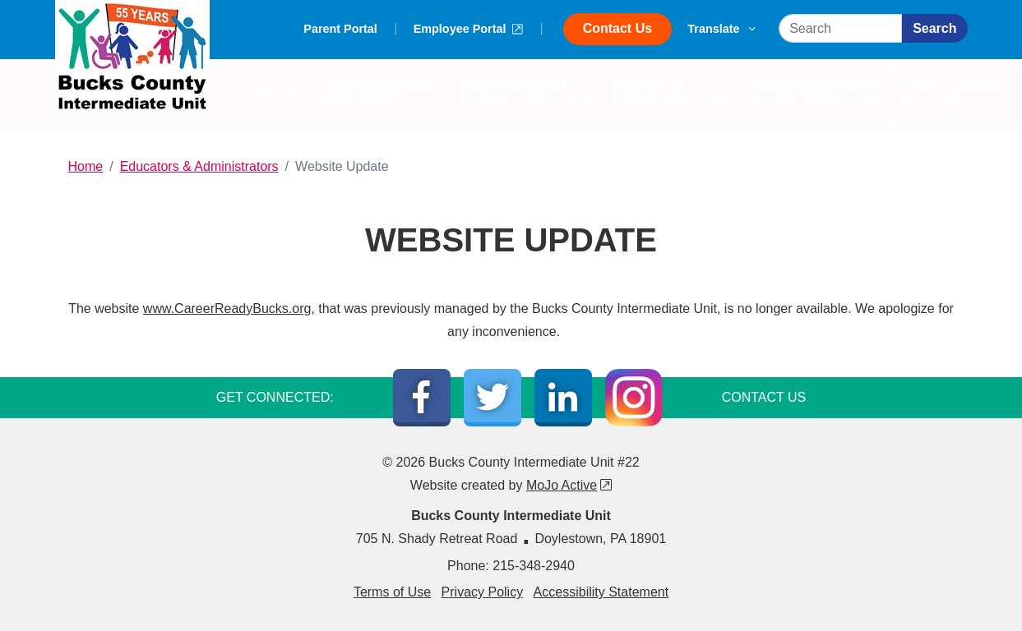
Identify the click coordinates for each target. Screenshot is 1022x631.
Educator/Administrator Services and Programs (815, 102)
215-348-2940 (534, 566)
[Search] (840, 28)
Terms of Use (392, 592)
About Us (272, 101)
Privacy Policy (483, 592)
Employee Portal (468, 26)
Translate (721, 28)
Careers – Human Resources (946, 102)
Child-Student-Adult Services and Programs (525, 102)
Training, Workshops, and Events (378, 102)
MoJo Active (569, 485)
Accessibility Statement (601, 592)
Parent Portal (340, 28)
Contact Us (617, 28)
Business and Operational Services (670, 102)
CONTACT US (764, 397)
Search (934, 28)
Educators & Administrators (199, 166)
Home (86, 166)
